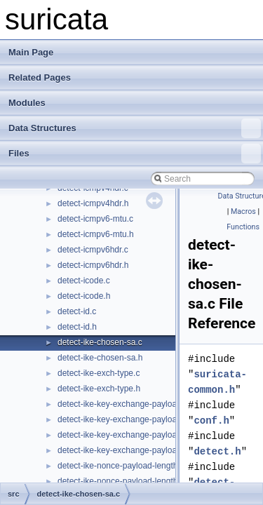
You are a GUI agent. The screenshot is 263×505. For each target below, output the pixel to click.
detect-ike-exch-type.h (99, 388)
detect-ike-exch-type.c (99, 373)
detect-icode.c (84, 280)
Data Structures (134, 128)
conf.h (211, 420)
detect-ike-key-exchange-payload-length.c (136, 404)
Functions (243, 226)
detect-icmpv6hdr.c (93, 250)
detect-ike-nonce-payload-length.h (121, 481)
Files (134, 153)
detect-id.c (77, 311)
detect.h (217, 451)
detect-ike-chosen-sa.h (100, 358)
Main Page (30, 52)
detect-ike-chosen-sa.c (100, 342)
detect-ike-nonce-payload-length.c (121, 466)
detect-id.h (77, 327)
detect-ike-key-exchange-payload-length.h (136, 419)
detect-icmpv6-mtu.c (95, 219)
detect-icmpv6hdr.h (93, 265)
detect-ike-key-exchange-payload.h (123, 450)
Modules (27, 102)
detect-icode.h (84, 296)
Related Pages (39, 77)
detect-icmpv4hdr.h (93, 203)
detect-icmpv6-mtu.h (96, 234)
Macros (243, 211)
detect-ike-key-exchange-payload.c (123, 435)
